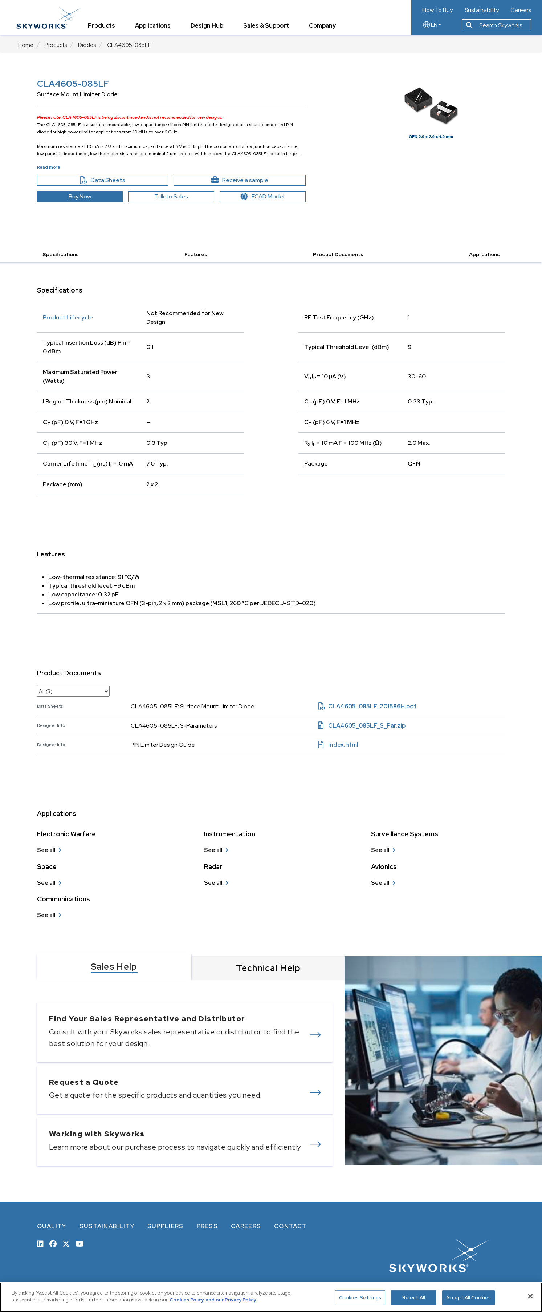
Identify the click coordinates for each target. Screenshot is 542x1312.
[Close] (530, 1296)
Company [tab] (324, 27)
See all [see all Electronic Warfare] (46, 850)
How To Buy (437, 10)
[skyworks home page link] (50, 18)
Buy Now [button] (80, 196)
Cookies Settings (360, 1298)
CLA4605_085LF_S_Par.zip (362, 725)
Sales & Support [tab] (268, 27)
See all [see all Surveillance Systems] (380, 850)
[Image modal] (430, 109)
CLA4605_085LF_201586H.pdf (367, 706)
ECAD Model (262, 196)
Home (25, 45)
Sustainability (482, 10)
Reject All (413, 1298)
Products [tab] (103, 27)
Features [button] (195, 254)
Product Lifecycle (68, 317)
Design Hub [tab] (208, 27)
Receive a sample (252, 180)
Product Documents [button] (338, 254)
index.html (338, 745)
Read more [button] (48, 167)
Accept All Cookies (468, 1298)
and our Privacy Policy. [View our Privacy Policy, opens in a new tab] (231, 1300)
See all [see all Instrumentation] (213, 850)
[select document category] (73, 691)
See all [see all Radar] (213, 882)
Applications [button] (484, 254)
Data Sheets (118, 180)
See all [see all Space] (46, 882)
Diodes (87, 45)
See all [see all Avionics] (380, 882)
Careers (520, 10)
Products (56, 45)
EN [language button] (431, 26)
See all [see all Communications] (46, 915)
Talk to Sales (171, 196)
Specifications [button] (60, 254)
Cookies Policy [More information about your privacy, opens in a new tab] (187, 1300)
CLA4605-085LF (129, 45)
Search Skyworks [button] (494, 27)
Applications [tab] (154, 27)
